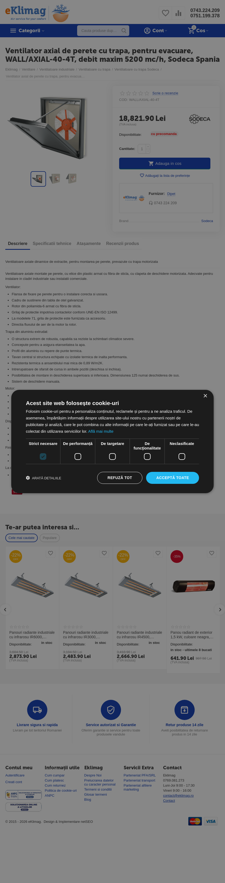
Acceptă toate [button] (172, 478)
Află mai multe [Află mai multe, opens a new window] (101, 431)
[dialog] (112, 441)
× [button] (205, 396)
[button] (43, 478)
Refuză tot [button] (119, 478)
